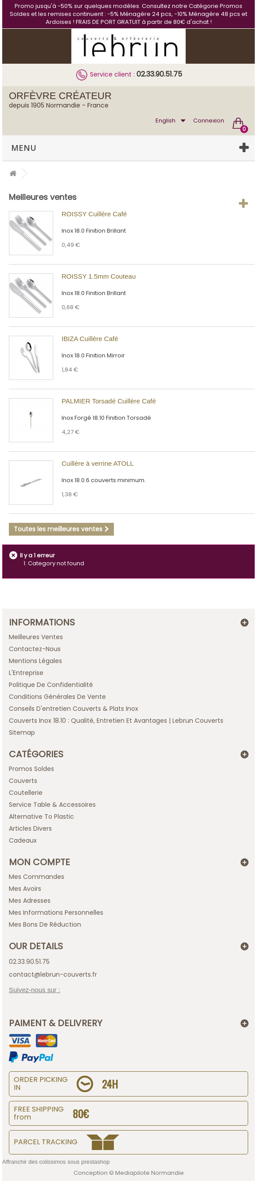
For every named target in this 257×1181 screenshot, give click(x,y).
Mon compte (39, 862)
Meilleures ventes (43, 197)
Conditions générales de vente (57, 696)
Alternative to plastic (41, 816)
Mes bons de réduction (45, 924)
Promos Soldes (31, 768)
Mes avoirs (25, 888)
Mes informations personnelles (56, 912)
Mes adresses (30, 900)
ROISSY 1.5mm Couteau (99, 276)
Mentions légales (35, 660)
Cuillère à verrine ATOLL (98, 463)
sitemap (22, 732)
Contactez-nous (35, 648)
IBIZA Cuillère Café (90, 338)
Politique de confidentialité (51, 684)
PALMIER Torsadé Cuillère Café (109, 401)
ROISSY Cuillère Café (94, 214)
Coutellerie (26, 792)
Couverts (23, 780)
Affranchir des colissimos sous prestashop (56, 1161)
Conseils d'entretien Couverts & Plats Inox (73, 708)
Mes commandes (36, 876)
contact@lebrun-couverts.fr (53, 974)
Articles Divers (30, 828)
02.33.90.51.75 (159, 74)
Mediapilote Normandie (149, 1173)
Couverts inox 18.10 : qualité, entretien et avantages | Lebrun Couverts (116, 720)
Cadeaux (23, 840)
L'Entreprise (26, 672)
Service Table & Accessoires (52, 804)
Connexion (208, 120)
